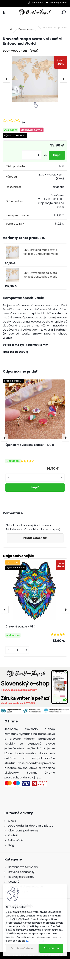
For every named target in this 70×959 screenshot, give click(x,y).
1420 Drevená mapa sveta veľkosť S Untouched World (41, 251)
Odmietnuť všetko (22, 948)
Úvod (9, 29)
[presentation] (6, 79)
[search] (63, 12)
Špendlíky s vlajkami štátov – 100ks (30, 445)
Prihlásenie (37, 2)
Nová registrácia (58, 2)
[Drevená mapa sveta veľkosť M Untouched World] (35, 79)
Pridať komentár (35, 538)
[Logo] (35, 12)
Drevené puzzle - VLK (20, 626)
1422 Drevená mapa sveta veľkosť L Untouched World (40, 275)
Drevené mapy (27, 29)
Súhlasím (51, 948)
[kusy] (31, 155)
